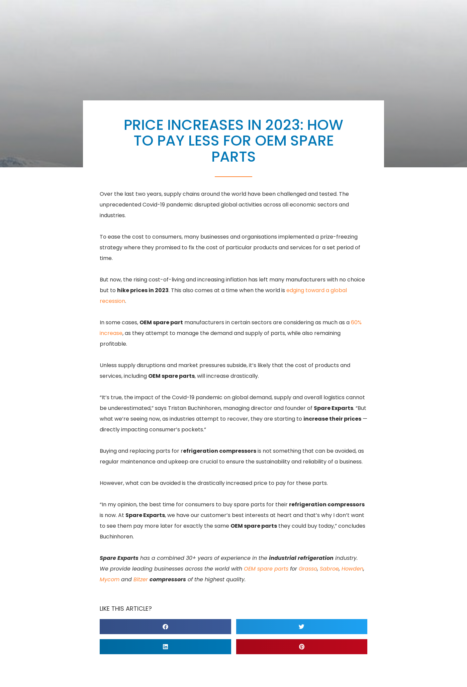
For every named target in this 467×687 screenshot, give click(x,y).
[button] (165, 626)
